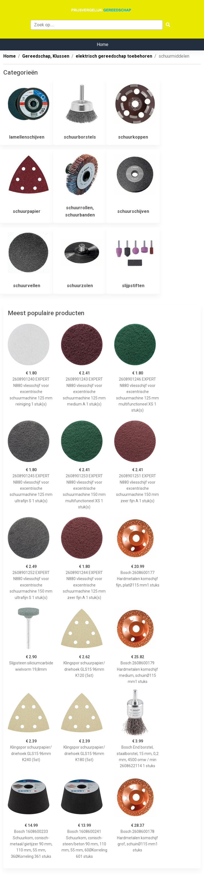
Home (102, 44)
